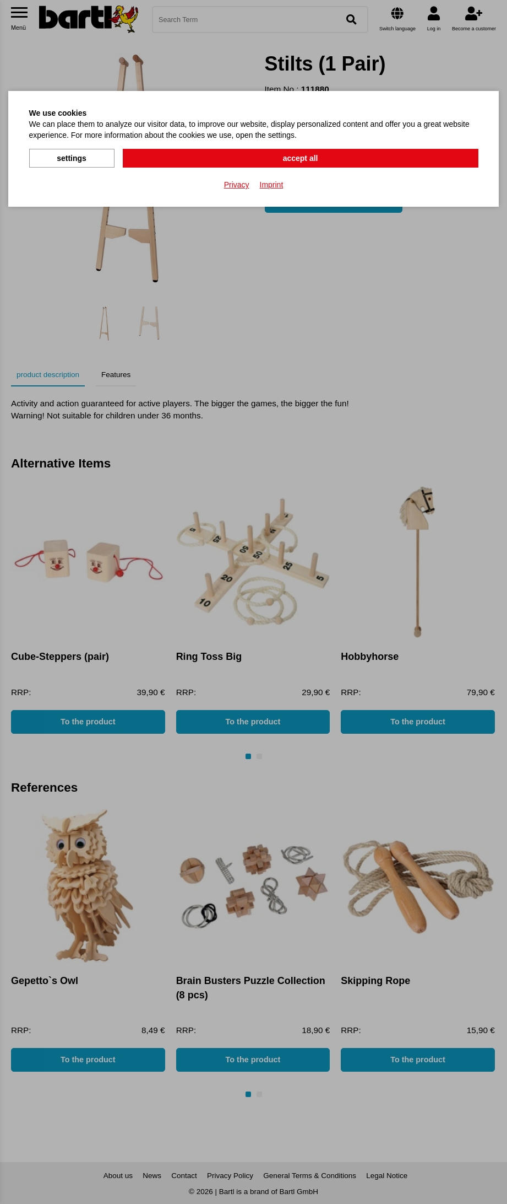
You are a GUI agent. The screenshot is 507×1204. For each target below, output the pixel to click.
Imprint (272, 182)
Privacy (236, 182)
